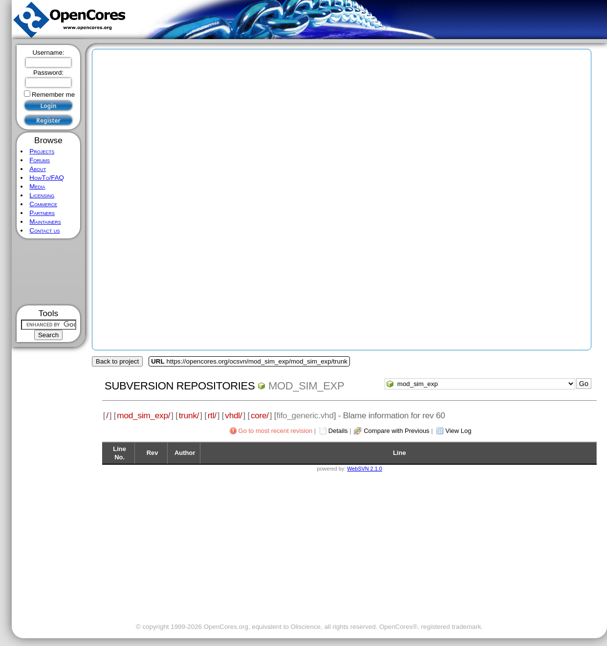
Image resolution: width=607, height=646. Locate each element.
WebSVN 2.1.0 (364, 469)
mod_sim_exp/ (143, 415)
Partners (42, 212)
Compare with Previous (396, 430)
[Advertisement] (48, 271)
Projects (41, 151)
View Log (458, 430)
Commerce (43, 204)
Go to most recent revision (275, 430)
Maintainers (45, 221)
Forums (39, 160)
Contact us (44, 230)
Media (37, 186)
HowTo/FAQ (46, 177)
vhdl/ (233, 415)
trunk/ (189, 415)
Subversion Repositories (180, 386)
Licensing (41, 195)
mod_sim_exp (306, 386)
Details (338, 430)
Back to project (117, 361)
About (37, 168)
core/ (260, 415)
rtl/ (212, 415)
